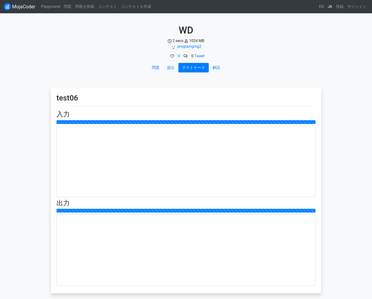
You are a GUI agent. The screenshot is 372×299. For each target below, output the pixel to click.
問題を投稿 (84, 6)
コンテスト (107, 6)
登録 (340, 6)
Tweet (199, 56)
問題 (67, 6)
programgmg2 (189, 46)
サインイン (356, 6)
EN (321, 6)
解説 (216, 67)
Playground (50, 6)
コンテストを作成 (136, 6)
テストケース (193, 67)
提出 (171, 67)
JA (330, 6)
